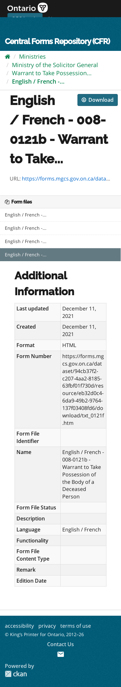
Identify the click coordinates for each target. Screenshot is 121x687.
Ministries (32, 56)
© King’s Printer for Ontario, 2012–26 (44, 634)
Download (98, 99)
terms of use (75, 625)
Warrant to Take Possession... (52, 73)
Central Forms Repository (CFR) (57, 41)
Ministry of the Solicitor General (55, 65)
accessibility (19, 625)
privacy (47, 625)
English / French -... (38, 81)
